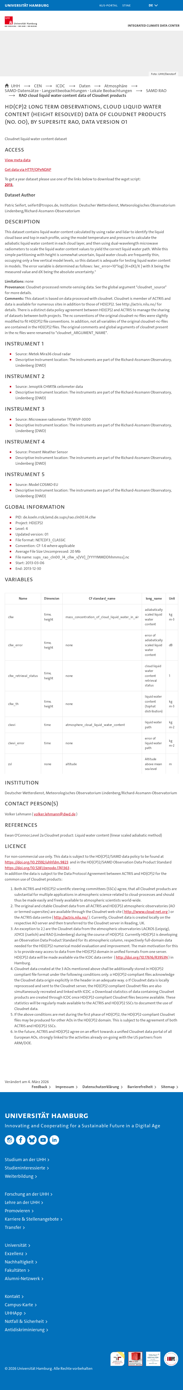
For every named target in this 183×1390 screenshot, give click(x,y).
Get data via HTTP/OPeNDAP (28, 169)
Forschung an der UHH (27, 1194)
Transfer (13, 1227)
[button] (152, 5)
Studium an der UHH (25, 1160)
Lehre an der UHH (22, 1202)
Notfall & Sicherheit (24, 1321)
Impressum (65, 1086)
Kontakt (12, 1296)
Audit (132, 1354)
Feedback (39, 1086)
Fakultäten (15, 1270)
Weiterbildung (19, 1176)
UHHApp (13, 1313)
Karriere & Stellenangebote (32, 1219)
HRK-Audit (150, 1357)
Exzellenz (14, 1254)
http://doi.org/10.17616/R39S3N (142, 957)
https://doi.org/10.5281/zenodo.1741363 (37, 867)
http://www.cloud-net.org (146, 911)
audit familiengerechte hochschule (117, 1359)
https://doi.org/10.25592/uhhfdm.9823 (36, 862)
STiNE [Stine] (126, 5)
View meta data (17, 160)
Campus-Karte (19, 1305)
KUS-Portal (108, 5)
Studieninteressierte (25, 1168)
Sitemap (168, 1086)
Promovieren (17, 1211)
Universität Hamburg (27, 5)
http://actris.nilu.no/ (71, 917)
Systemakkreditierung (171, 1354)
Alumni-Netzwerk (22, 1279)
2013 (8, 184)
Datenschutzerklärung (100, 1086)
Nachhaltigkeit (19, 1262)
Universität (16, 1245)
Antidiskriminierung (25, 1330)
